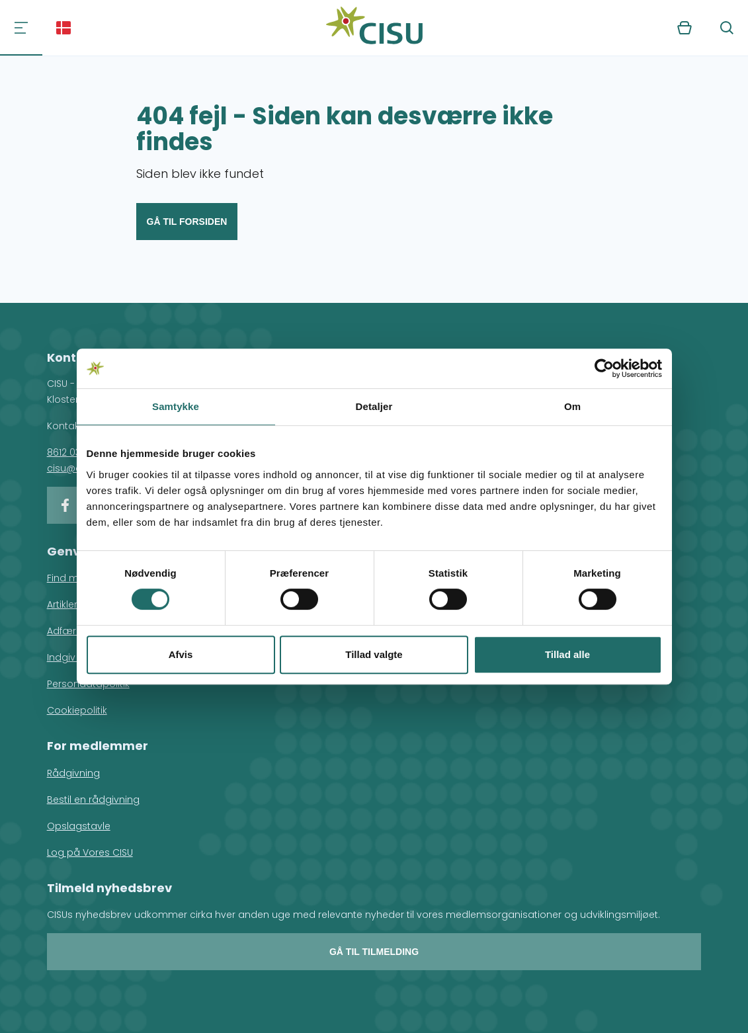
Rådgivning (73, 773)
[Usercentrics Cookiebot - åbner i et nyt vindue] (604, 368)
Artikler (62, 604)
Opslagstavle (78, 826)
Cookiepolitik (77, 710)
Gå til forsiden (187, 221)
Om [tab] (572, 406)
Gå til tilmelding (374, 951)
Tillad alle (567, 654)
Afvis (181, 654)
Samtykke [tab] (175, 406)
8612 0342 (69, 452)
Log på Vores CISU (90, 852)
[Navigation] (21, 28)
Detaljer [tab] (374, 406)
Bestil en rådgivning (93, 799)
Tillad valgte (373, 654)
